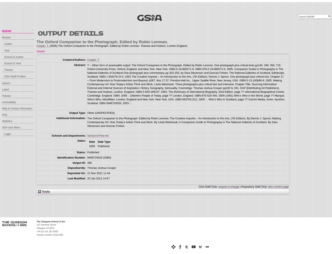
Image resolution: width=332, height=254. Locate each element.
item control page (278, 186)
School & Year (12, 63)
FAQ (4, 114)
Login (7, 134)
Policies (6, 95)
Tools (44, 191)
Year (7, 50)
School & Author (14, 57)
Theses (8, 69)
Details (41, 51)
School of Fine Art (98, 135)
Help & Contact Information (17, 108)
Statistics (7, 121)
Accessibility (9, 102)
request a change (228, 186)
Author (8, 44)
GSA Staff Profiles (15, 76)
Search (6, 83)
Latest (5, 89)
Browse (6, 37)
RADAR (6, 31)
